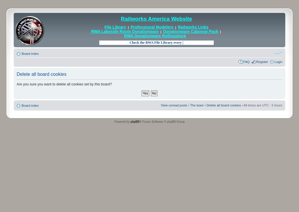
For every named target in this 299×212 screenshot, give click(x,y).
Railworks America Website (156, 19)
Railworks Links (193, 27)
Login (278, 62)
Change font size (278, 52)
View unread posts (174, 105)
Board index (30, 53)
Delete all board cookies (224, 105)
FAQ (246, 62)
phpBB (135, 121)
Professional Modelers (152, 27)
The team (197, 105)
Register (262, 62)
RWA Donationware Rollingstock (155, 36)
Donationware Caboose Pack (190, 31)
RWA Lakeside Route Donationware (125, 31)
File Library (115, 27)
